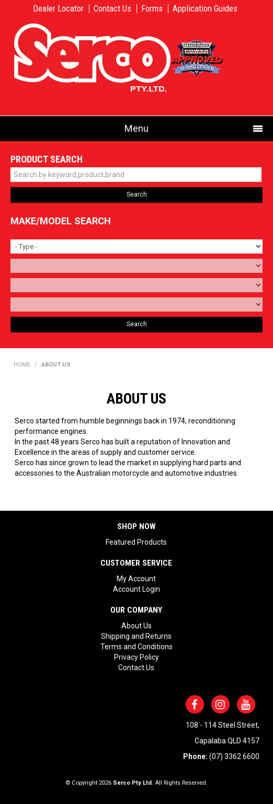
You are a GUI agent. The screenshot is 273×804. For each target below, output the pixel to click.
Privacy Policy (136, 657)
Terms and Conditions (136, 646)
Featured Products (136, 542)
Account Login (136, 589)
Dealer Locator (58, 8)
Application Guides (205, 8)
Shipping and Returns (136, 636)
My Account (136, 579)
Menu (136, 128)
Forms (152, 8)
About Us (136, 626)
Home (22, 364)
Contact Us (112, 8)
